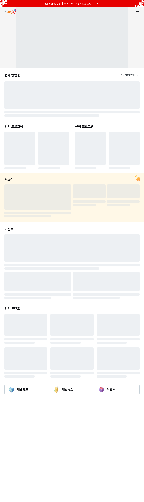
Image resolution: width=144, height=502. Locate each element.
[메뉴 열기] (138, 12)
